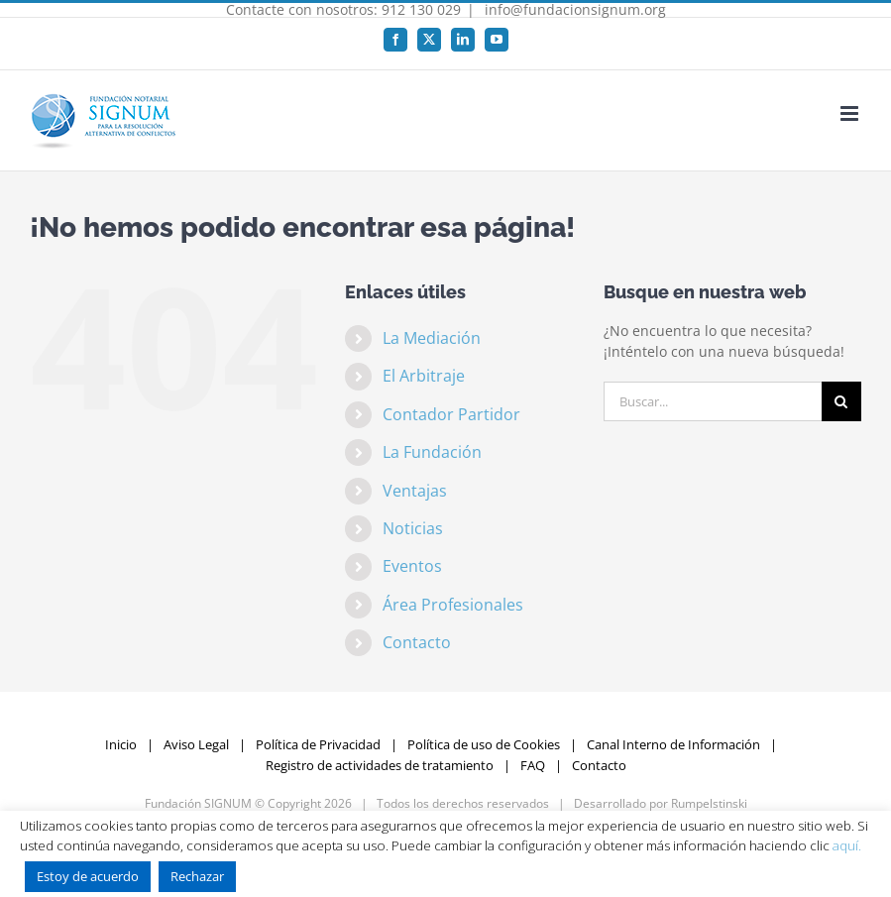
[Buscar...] (713, 401)
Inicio (121, 744)
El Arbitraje (424, 376)
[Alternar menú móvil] (850, 113)
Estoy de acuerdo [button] (88, 876)
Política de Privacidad (318, 744)
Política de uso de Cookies (483, 744)
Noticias (413, 528)
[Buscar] (841, 401)
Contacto (417, 642)
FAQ (532, 765)
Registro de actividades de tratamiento (380, 765)
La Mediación (432, 338)
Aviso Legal (196, 744)
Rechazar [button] (197, 876)
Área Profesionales (453, 605)
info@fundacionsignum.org (573, 9)
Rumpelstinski (709, 803)
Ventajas (415, 491)
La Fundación (432, 452)
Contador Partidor (451, 414)
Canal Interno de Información (673, 744)
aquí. (847, 845)
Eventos (412, 566)
